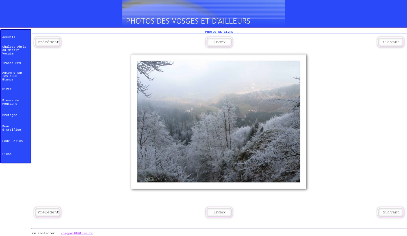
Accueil (8, 37)
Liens (7, 154)
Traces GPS (11, 63)
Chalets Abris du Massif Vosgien (14, 50)
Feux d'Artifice (11, 128)
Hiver (7, 89)
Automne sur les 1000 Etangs (12, 76)
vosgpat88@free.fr (77, 233)
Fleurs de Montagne (10, 102)
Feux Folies (12, 141)
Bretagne (9, 115)
